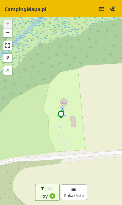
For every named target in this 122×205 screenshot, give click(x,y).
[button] (61, 114)
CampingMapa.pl (25, 9)
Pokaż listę (74, 192)
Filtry (47, 192)
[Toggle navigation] (101, 9)
